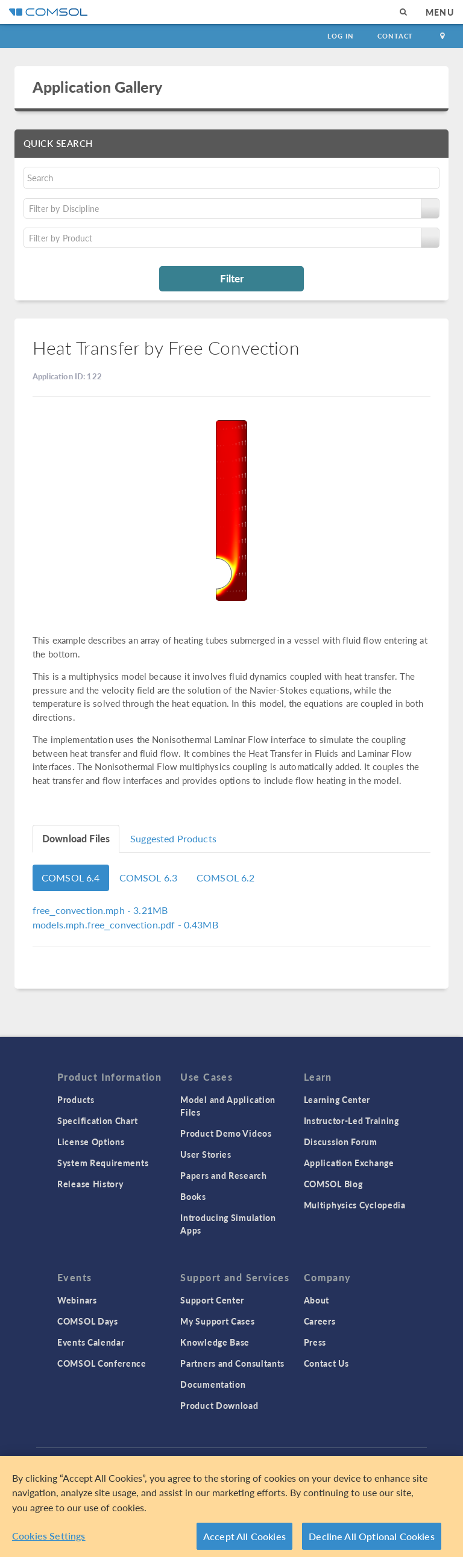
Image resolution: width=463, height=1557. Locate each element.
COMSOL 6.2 (226, 877)
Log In (340, 35)
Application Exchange (349, 1163)
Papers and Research (223, 1175)
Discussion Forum (340, 1142)
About (317, 1300)
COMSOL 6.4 (71, 877)
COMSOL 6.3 (148, 877)
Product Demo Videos (225, 1133)
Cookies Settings (49, 1540)
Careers (320, 1321)
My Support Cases (217, 1321)
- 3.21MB (100, 910)
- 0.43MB (125, 924)
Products (76, 1099)
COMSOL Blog (333, 1184)
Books (193, 1196)
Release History (90, 1184)
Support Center (212, 1300)
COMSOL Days (87, 1321)
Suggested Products (173, 838)
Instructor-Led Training (351, 1120)
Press (315, 1342)
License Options (91, 1142)
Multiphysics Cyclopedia (355, 1205)
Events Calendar (91, 1342)
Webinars (77, 1300)
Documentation (212, 1384)
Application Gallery (97, 86)
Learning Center (337, 1099)
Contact (395, 35)
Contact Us (326, 1363)
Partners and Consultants (232, 1363)
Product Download (219, 1405)
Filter (232, 278)
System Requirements (102, 1163)
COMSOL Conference (101, 1363)
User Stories (205, 1154)
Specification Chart (97, 1120)
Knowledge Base (215, 1342)
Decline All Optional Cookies (372, 1541)
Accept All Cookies (244, 1541)
